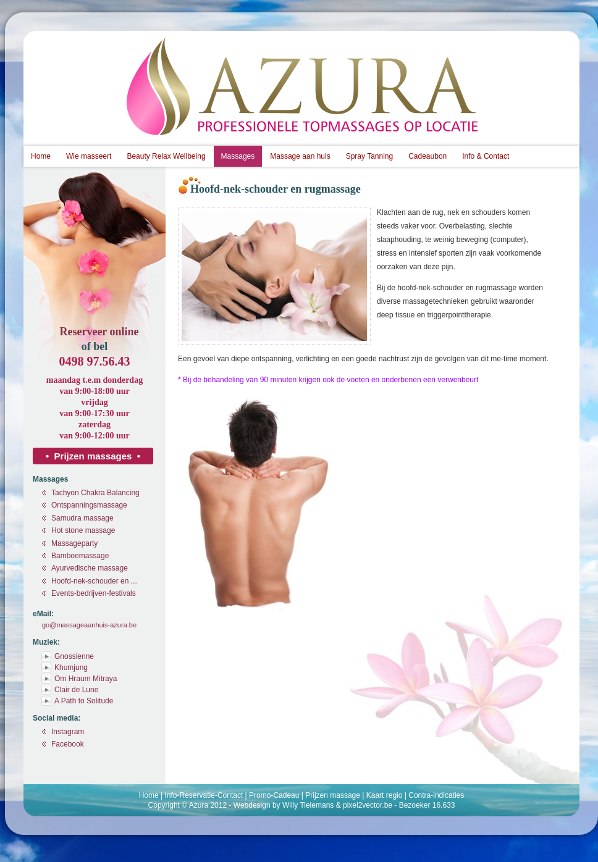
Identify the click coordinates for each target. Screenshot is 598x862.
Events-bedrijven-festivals (93, 593)
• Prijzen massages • (93, 456)
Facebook (67, 744)
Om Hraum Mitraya (85, 678)
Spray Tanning (370, 156)
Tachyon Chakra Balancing (95, 492)
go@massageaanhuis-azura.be (89, 625)
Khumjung (71, 667)
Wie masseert (88, 156)
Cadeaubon (427, 156)
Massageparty (74, 543)
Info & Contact (485, 156)
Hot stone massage (83, 530)
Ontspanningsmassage (89, 505)
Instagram (67, 731)
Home (41, 156)
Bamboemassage (80, 555)
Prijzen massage (332, 795)
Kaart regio (384, 795)
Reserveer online (98, 331)
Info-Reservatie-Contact (204, 795)
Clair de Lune (76, 689)
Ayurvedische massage (89, 568)
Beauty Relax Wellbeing (166, 156)
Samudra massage (82, 518)
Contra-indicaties (436, 795)
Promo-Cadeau (274, 795)
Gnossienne (74, 656)
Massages (238, 156)
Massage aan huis (300, 156)
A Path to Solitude (83, 701)
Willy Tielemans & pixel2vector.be (337, 805)
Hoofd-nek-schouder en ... (94, 581)
